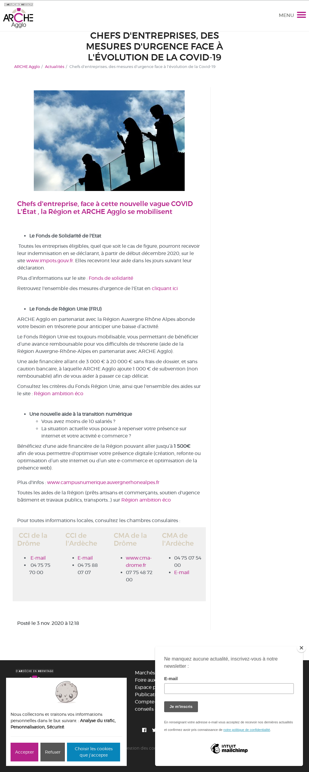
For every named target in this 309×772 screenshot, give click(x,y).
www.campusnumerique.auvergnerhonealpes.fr (103, 482)
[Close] (301, 647)
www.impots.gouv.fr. (50, 260)
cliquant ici (165, 288)
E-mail (38, 558)
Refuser (52, 752)
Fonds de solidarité (111, 278)
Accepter (24, 752)
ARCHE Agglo (27, 66)
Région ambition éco (58, 393)
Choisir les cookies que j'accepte (94, 752)
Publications (149, 694)
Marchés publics (154, 673)
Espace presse (151, 687)
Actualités (54, 66)
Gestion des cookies (144, 748)
